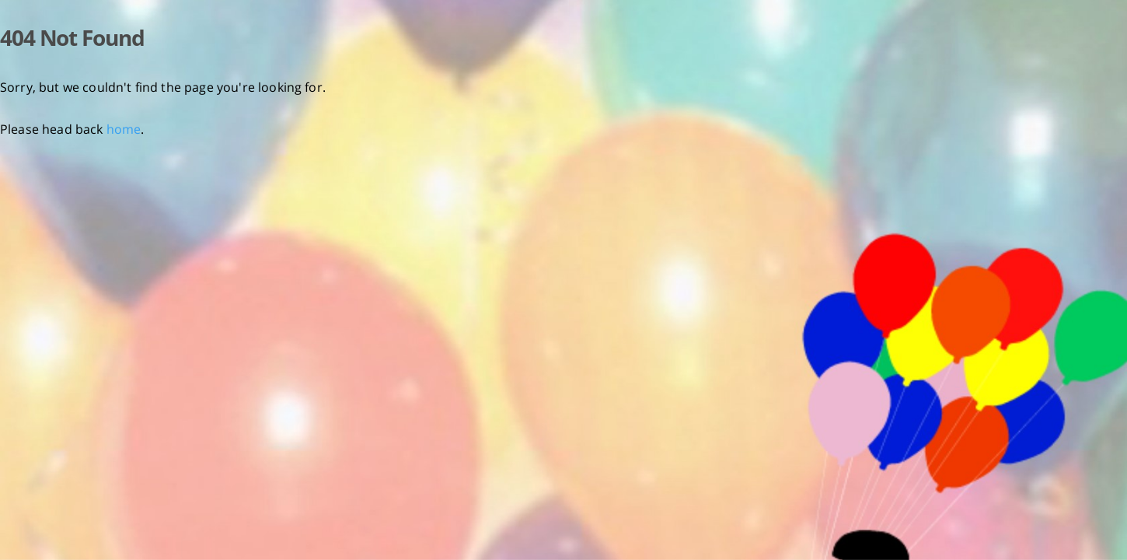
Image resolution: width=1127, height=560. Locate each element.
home (123, 129)
